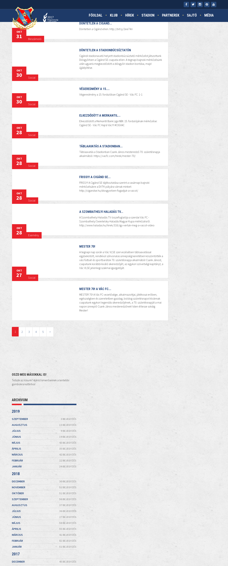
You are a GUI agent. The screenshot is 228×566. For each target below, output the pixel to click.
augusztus (184, 77)
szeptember (184, 71)
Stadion (148, 15)
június (184, 89)
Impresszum (100, 553)
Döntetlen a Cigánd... (86, 30)
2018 (156, 126)
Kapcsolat (81, 553)
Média (209, 15)
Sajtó (192, 15)
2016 (156, 286)
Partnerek (170, 15)
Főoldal (95, 15)
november (184, 140)
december (184, 134)
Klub (114, 15)
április (184, 101)
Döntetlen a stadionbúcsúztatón (96, 57)
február (184, 113)
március (184, 107)
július (184, 83)
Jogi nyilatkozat (124, 553)
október (184, 146)
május (184, 95)
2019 (156, 64)
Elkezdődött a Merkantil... (90, 122)
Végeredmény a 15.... (85, 96)
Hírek (129, 15)
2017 (156, 206)
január (184, 119)
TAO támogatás (150, 553)
